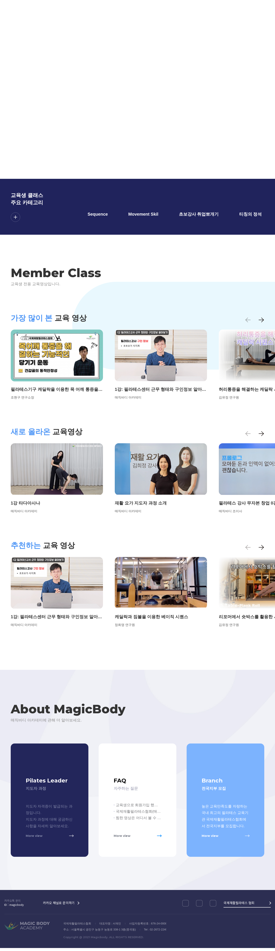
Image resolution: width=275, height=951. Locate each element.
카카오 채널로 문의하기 (59, 905)
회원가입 (263, 17)
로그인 (238, 17)
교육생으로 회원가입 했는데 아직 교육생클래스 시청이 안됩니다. (138, 805)
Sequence (98, 214)
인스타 (185, 906)
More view (34, 839)
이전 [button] (248, 320)
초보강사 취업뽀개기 (199, 214)
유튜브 (199, 906)
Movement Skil (143, 214)
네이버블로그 (213, 906)
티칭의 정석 (250, 214)
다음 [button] (261, 320)
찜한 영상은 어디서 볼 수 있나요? (138, 818)
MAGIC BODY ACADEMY (29, 17)
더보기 (15, 217)
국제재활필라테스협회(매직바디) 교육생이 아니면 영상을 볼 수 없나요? (138, 811)
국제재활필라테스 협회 (239, 905)
